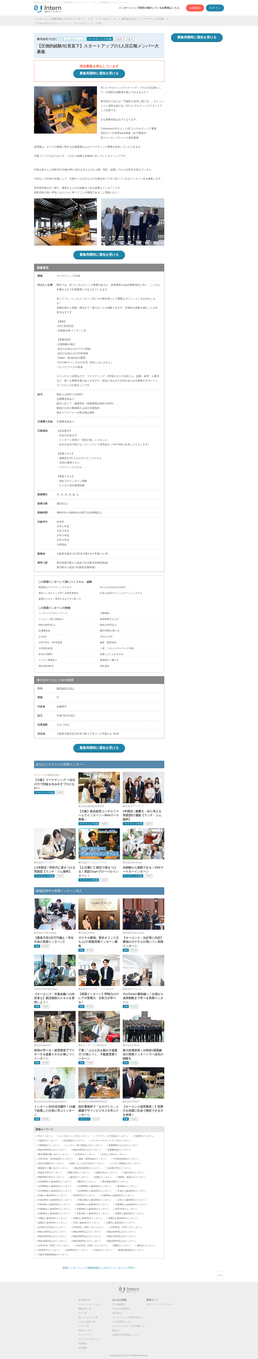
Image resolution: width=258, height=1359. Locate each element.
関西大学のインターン (79, 1172)
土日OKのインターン (85, 1154)
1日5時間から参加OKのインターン (55, 1186)
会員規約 (82, 1343)
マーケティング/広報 (153, 19)
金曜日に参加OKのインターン (52, 1222)
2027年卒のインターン (126, 1209)
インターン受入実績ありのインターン (84, 1145)
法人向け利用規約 (121, 1308)
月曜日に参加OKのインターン (129, 1213)
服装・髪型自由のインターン (93, 1159)
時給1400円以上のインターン (121, 1232)
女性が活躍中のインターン (51, 1163)
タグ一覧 (82, 1313)
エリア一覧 (83, 1326)
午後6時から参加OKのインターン (54, 1213)
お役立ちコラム (85, 1330)
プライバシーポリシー (89, 1339)
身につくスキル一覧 (88, 1317)
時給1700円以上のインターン (121, 1236)
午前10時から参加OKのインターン (55, 1200)
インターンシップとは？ (90, 1304)
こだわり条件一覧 (87, 1321)
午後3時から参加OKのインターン (131, 1204)
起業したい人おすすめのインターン (87, 1163)
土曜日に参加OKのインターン (120, 1222)
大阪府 (118, 39)
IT (92, 19)
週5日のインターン (146, 1245)
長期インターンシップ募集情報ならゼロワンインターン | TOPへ (99, 1267)
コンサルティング (107, 19)
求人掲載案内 (118, 1304)
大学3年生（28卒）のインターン (88, 1227)
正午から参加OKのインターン (132, 1200)
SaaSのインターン (103, 1250)
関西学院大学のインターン (51, 1177)
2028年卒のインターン (49, 1250)
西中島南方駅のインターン (115, 1181)
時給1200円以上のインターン (87, 1150)
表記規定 (116, 1313)
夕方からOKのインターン (113, 1154)
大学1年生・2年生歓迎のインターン (55, 1159)
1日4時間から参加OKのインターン (55, 1181)
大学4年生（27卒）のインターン (126, 1227)
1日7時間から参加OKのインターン (55, 1191)
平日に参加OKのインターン (86, 1222)
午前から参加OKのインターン (132, 1191)
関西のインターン (122, 1245)
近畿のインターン (103, 1177)
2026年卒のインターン (77, 1250)
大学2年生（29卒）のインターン (92, 1245)
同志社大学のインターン (50, 1172)
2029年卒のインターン (84, 1195)
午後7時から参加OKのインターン (93, 1213)
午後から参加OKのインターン (52, 1195)
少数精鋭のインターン (49, 1145)
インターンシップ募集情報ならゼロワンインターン (60, 19)
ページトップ (220, 1275)
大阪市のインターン (48, 1140)
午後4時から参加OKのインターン (54, 1209)
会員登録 (195, 7)
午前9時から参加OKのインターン (117, 1195)
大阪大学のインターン (134, 1172)
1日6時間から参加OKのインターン (95, 1186)
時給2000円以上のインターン (121, 1241)
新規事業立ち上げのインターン (124, 1145)
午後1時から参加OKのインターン (54, 1204)
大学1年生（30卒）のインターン (54, 1245)
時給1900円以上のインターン (87, 1241)
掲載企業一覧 (84, 1308)
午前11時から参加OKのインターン (95, 1200)
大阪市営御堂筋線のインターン (53, 1254)
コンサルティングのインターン (74, 1136)
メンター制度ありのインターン (126, 1163)
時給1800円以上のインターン (52, 1241)
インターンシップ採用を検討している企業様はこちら (149, 7)
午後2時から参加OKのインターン (93, 1204)
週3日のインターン (87, 1181)
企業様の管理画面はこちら (125, 1334)
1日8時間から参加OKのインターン (95, 1191)
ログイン (215, 7)
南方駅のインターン (127, 1186)
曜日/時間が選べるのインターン (53, 1154)
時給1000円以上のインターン (52, 1150)
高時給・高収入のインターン (132, 1177)
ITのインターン (45, 1136)
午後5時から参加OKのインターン (93, 1209)
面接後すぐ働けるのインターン (53, 1168)
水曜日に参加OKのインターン (87, 1218)
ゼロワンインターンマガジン (160, 1304)
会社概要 (82, 1348)
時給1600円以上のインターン (87, 1236)
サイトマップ (84, 1334)
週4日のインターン (79, 1177)
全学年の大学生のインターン (52, 1227)
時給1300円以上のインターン (87, 1232)
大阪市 (129, 39)
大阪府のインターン (144, 1136)
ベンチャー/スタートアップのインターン (111, 1140)
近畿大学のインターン (106, 1172)
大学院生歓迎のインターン (126, 1159)
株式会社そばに (129, 19)
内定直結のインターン (74, 1140)
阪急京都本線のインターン (132, 1250)
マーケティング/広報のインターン (111, 1136)
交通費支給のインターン (119, 1150)
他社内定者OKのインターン (87, 1168)
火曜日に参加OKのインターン (52, 1218)
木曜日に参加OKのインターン (122, 1218)
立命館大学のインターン (119, 1168)
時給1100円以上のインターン (52, 1232)
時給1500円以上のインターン (52, 1236)
